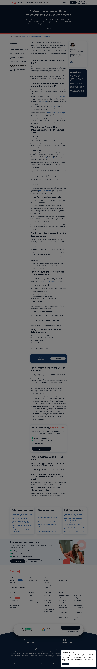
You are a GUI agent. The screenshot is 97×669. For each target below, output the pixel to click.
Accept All (65, 664)
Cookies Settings (76, 664)
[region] (78, 658)
